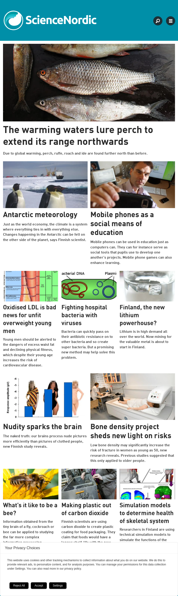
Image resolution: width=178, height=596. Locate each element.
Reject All (19, 585)
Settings (58, 585)
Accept (39, 585)
